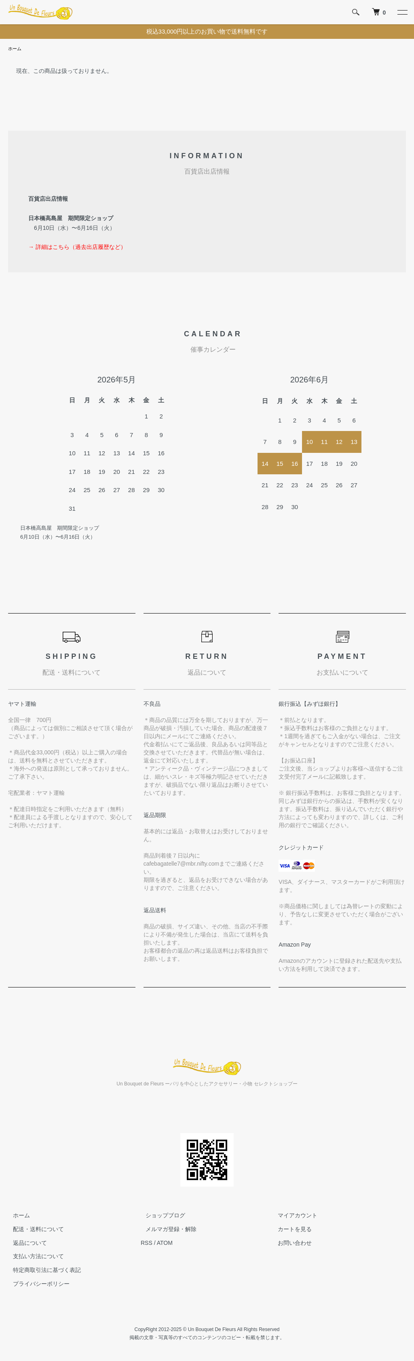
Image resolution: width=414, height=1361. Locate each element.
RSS (146, 1243)
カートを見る (290, 1230)
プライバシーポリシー (36, 1284)
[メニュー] (402, 12)
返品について (25, 1243)
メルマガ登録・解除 (166, 1230)
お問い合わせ (290, 1243)
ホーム (15, 49)
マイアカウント (293, 1216)
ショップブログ (160, 1216)
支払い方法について (33, 1257)
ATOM (165, 1243)
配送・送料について (33, 1230)
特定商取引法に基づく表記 (42, 1271)
